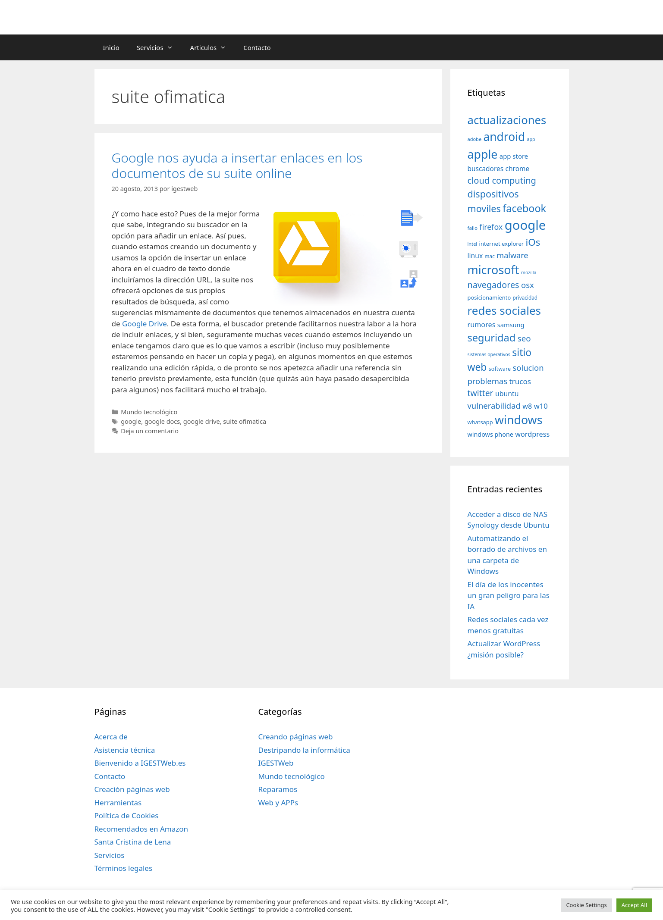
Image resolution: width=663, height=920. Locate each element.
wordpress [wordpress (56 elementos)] (532, 434)
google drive (201, 421)
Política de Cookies (126, 815)
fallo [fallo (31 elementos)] (473, 228)
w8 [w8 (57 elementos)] (527, 406)
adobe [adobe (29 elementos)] (475, 139)
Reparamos (277, 789)
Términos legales (123, 868)
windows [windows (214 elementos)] (518, 420)
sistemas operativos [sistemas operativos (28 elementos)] (489, 354)
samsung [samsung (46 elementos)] (511, 324)
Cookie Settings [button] (586, 905)
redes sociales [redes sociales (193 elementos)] (504, 310)
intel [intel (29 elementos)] (473, 244)
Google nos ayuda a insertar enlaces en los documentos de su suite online (237, 165)
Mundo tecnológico (149, 412)
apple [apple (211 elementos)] (483, 154)
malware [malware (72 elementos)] (512, 255)
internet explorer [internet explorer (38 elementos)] (501, 243)
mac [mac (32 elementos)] (490, 256)
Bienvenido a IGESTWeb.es (140, 763)
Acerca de (111, 737)
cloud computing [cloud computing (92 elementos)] (502, 180)
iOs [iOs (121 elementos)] (533, 242)
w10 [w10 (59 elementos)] (541, 406)
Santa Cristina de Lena (132, 842)
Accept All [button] (634, 905)
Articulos (212, 47)
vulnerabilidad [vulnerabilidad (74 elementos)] (494, 405)
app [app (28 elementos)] (531, 139)
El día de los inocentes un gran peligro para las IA (509, 595)
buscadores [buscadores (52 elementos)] (486, 168)
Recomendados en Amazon (141, 829)
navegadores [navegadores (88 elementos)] (493, 285)
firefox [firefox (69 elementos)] (491, 227)
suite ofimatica (244, 421)
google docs (162, 421)
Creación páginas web (132, 789)
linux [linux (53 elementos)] (475, 255)
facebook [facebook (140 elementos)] (524, 208)
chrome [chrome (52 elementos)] (518, 168)
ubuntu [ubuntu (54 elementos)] (507, 393)
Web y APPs (278, 802)
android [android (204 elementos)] (504, 136)
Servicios (159, 47)
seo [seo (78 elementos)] (524, 338)
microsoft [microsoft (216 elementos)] (493, 270)
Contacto (256, 47)
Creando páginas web (295, 737)
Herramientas (118, 802)
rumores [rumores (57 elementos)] (482, 324)
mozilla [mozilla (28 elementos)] (529, 272)
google (131, 421)
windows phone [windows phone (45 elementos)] (490, 434)
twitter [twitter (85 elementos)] (480, 393)
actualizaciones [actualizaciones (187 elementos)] (507, 120)
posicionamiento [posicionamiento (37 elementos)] (489, 297)
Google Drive (144, 324)
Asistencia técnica (124, 750)
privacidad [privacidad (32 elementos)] (525, 297)
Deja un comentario (150, 431)
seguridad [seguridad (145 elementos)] (492, 337)
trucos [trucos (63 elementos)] (520, 381)
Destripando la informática (304, 750)
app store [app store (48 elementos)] (514, 156)
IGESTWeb (275, 763)
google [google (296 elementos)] (525, 225)
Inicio (111, 47)
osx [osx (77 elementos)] (527, 284)
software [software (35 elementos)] (500, 368)
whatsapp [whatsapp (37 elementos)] (480, 422)
